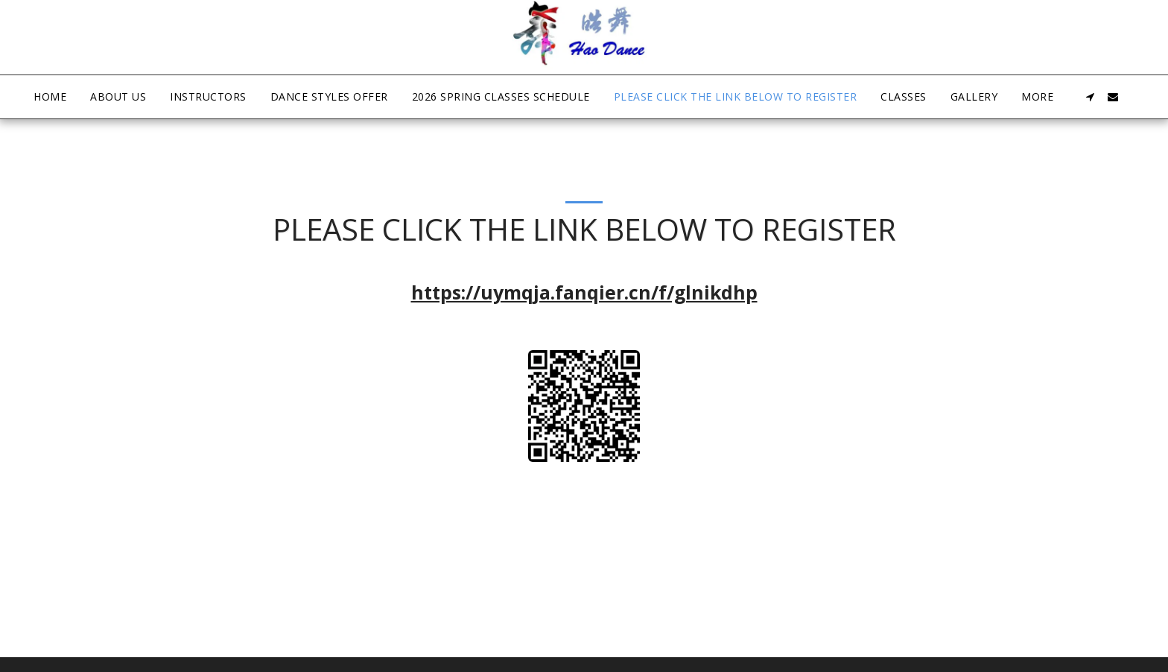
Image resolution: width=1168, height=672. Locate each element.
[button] (1090, 97)
